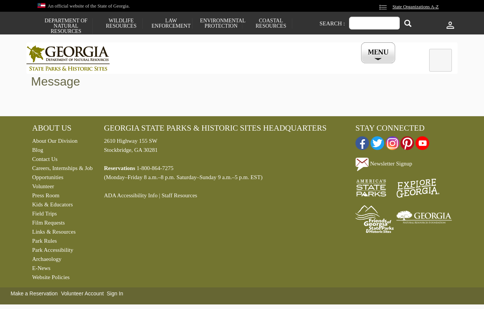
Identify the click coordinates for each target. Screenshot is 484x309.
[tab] (440, 60)
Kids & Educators (52, 206)
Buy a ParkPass (281, 65)
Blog (37, 151)
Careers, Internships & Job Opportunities (62, 174)
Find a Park (143, 65)
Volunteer (43, 188)
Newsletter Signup (383, 165)
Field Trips (44, 215)
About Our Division (55, 142)
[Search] (408, 24)
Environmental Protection (221, 23)
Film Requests (48, 224)
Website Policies (51, 279)
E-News (41, 270)
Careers (235, 65)
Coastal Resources (271, 23)
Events (326, 65)
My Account (366, 65)
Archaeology (46, 261)
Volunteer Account (82, 295)
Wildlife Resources (121, 23)
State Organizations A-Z (415, 6)
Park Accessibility (52, 251)
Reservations (191, 65)
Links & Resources (54, 233)
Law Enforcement (171, 23)
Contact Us (44, 161)
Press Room (45, 197)
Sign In (115, 295)
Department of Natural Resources (66, 26)
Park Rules (44, 242)
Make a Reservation (34, 295)
